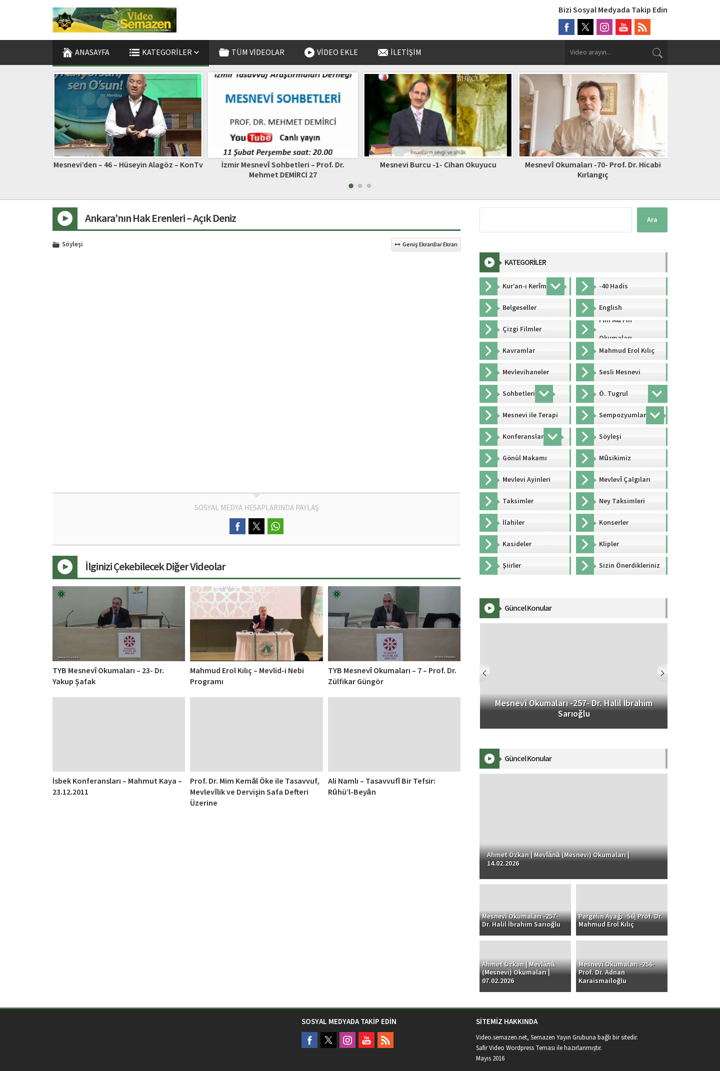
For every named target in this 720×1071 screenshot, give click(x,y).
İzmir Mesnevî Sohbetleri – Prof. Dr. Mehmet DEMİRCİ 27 (437, 169)
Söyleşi (72, 244)
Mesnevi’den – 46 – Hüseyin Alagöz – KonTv (283, 164)
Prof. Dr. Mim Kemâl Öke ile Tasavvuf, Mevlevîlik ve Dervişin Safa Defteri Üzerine (255, 792)
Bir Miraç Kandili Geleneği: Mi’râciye (128, 164)
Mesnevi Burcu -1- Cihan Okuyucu (592, 164)
